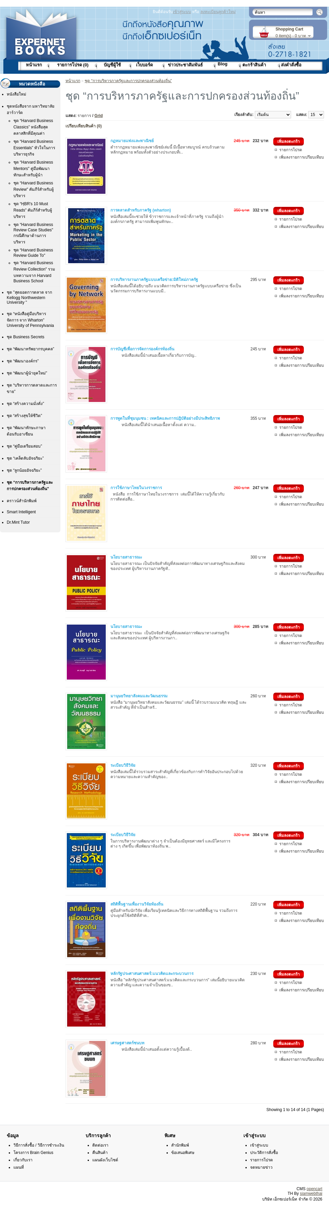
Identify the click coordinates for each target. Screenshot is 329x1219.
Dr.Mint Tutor (18, 522)
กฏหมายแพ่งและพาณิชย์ (132, 140)
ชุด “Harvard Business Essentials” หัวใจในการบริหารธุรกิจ (34, 148)
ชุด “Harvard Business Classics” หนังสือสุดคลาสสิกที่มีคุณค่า (33, 127)
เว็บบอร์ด (144, 64)
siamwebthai (311, 1193)
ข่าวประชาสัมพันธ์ (185, 64)
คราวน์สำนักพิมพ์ (22, 501)
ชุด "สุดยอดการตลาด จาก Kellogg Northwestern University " (29, 297)
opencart (314, 1188)
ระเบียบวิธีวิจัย (122, 765)
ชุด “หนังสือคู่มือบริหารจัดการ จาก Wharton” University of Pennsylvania (30, 319)
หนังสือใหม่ (16, 94)
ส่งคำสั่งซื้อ (291, 64)
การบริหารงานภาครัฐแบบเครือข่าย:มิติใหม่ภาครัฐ (154, 279)
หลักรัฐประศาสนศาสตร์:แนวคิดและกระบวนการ (151, 973)
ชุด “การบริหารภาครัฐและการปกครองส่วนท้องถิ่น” (128, 80)
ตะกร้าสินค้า (254, 64)
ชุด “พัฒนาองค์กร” (23, 361)
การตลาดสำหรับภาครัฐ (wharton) (140, 210)
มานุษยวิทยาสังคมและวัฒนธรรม (139, 696)
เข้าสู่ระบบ (182, 11)
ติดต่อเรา (100, 1145)
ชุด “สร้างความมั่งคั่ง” (25, 403)
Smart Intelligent (21, 512)
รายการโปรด (290, 150)
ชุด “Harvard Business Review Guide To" (33, 253)
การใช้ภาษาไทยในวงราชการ (136, 487)
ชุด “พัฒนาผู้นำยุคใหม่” (27, 373)
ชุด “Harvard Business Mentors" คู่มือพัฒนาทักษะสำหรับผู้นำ (33, 168)
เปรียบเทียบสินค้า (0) (83, 126)
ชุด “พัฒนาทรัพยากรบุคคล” (30, 349)
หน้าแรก (34, 64)
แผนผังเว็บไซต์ (105, 1160)
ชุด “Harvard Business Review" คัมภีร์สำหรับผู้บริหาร (33, 189)
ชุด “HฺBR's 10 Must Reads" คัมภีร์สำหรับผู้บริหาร (32, 210)
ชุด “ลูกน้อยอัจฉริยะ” (24, 470)
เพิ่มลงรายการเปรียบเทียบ (301, 157)
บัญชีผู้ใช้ (112, 64)
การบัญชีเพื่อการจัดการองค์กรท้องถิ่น (142, 349)
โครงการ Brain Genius (33, 1152)
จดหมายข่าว (261, 1167)
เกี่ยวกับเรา (23, 1160)
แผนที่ (18, 1167)
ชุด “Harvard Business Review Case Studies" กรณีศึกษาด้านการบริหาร (33, 233)
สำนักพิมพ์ (180, 1145)
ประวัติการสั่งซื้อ (264, 1152)
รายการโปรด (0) (73, 64)
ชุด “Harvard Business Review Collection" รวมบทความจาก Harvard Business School (34, 271)
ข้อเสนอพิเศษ (182, 1152)
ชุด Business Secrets (25, 337)
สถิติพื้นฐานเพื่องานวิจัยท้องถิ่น (136, 904)
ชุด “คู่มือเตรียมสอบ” (24, 446)
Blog (223, 63)
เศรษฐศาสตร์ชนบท (127, 1043)
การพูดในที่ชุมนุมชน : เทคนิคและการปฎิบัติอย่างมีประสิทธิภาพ (165, 418)
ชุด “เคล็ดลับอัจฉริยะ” (25, 458)
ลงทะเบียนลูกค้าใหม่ (218, 11)
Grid (98, 115)
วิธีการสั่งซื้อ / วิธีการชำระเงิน (38, 1145)
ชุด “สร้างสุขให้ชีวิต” (24, 415)
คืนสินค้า (100, 1152)
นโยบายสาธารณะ (126, 557)
